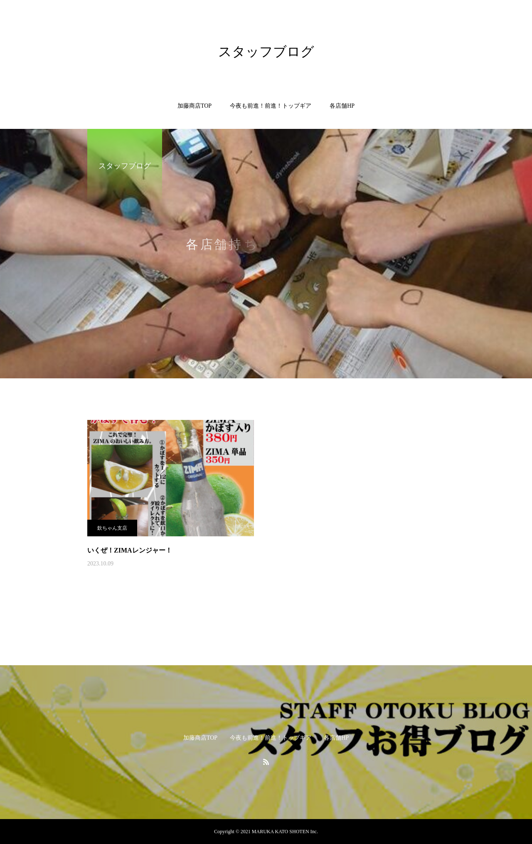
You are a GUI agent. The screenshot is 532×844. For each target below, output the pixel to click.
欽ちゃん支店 (112, 528)
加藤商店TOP (194, 106)
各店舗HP (342, 106)
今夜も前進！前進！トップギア (270, 106)
